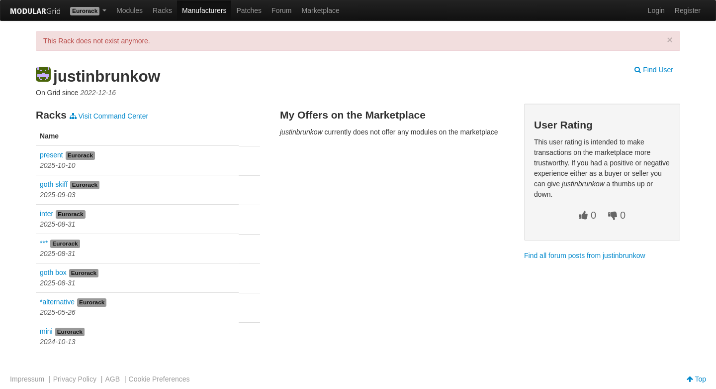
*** (44, 243)
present (51, 155)
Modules (129, 10)
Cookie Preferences (159, 379)
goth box (53, 272)
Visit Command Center (109, 116)
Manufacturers (204, 10)
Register (688, 10)
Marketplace (321, 10)
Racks (162, 10)
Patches (249, 10)
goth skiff (54, 184)
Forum (281, 10)
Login (656, 10)
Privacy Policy (74, 379)
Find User (653, 70)
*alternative (57, 302)
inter (46, 214)
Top (696, 379)
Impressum (27, 379)
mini (46, 331)
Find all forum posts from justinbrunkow (584, 255)
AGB (112, 379)
